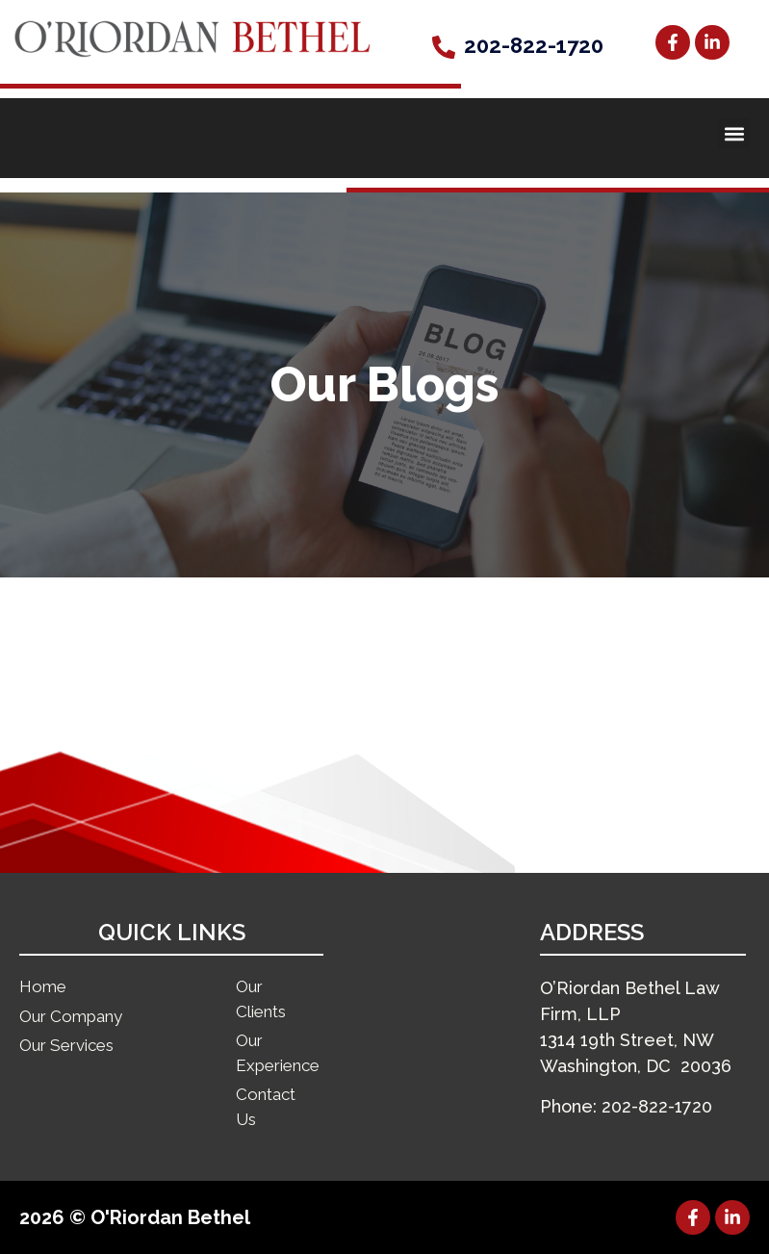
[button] (734, 133)
